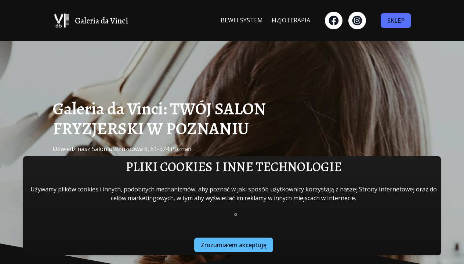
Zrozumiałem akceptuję (234, 245)
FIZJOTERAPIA (291, 20)
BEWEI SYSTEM (242, 20)
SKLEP (396, 20)
